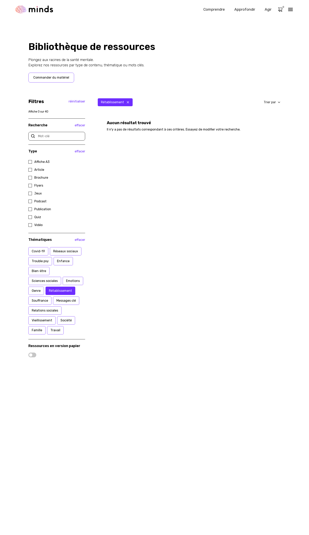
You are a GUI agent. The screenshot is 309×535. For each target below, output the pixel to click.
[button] (272, 102)
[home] (34, 9)
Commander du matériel (51, 77)
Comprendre (214, 9)
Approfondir (244, 9)
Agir (268, 9)
